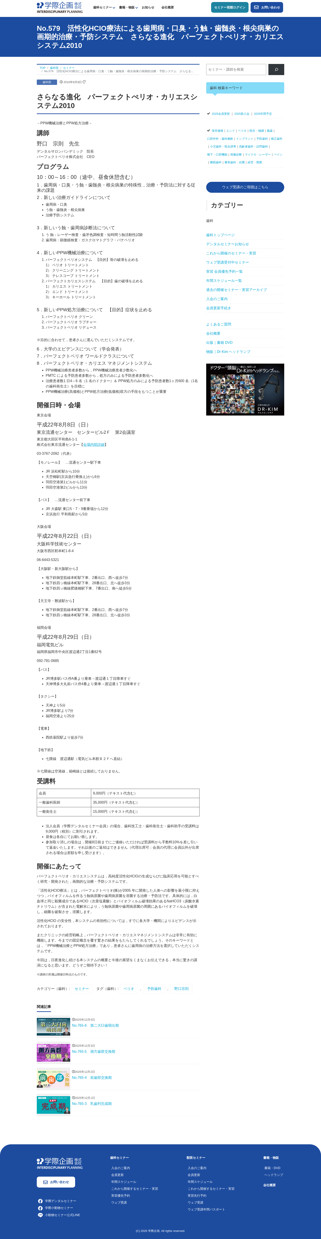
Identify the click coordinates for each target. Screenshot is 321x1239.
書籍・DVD (272, 1168)
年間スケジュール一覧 (224, 281)
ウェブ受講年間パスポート (206, 1209)
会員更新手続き (218, 308)
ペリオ (128, 989)
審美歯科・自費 (234, 162)
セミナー (82, 989)
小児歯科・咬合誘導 (223, 146)
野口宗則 (181, 989)
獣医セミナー (196, 1157)
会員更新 (117, 1175)
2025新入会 (241, 113)
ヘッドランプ (273, 1175)
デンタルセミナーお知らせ (227, 244)
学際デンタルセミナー (57, 1201)
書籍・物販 (127, 7)
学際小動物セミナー (55, 1208)
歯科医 (47, 82)
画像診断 (236, 154)
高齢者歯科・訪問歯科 (253, 146)
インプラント (244, 138)
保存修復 (217, 130)
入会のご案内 (217, 299)
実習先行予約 (197, 1195)
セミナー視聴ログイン (229, 7)
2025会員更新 (221, 113)
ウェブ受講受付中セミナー (227, 262)
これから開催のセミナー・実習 (231, 253)
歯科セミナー (102, 7)
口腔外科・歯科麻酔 (220, 138)
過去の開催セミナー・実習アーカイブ (236, 290)
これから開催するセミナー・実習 (134, 1188)
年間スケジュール (123, 1182)
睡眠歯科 (216, 162)
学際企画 (154, 1231)
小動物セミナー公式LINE (59, 1215)
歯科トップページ (220, 235)
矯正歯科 (276, 138)
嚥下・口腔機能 (217, 154)
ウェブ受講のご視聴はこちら (245, 187)
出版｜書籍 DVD (219, 342)
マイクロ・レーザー (258, 154)
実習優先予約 (120, 1195)
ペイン (278, 154)
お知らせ (148, 7)
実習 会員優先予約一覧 (224, 271)
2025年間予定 (263, 113)
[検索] (276, 69)
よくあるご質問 (218, 324)
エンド (230, 130)
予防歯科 (154, 989)
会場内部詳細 (94, 444)
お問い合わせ (267, 7)
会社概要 (167, 7)
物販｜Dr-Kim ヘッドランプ (228, 352)
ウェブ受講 (119, 1202)
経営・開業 (255, 162)
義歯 (270, 130)
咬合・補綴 (256, 130)
